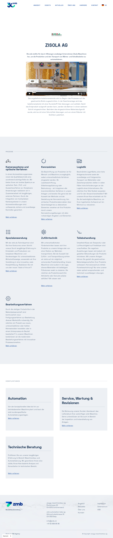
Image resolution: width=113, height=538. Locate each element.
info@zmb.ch (52, 521)
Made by (13, 534)
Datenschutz (102, 506)
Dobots (48, 5)
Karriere (83, 5)
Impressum (101, 503)
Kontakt (81, 513)
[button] (104, 5)
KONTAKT (94, 5)
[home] (12, 4)
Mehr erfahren (11, 217)
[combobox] (7, 536)
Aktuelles (59, 5)
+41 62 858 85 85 (53, 524)
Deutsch (5, 536)
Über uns (71, 5)
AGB (99, 510)
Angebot (37, 5)
